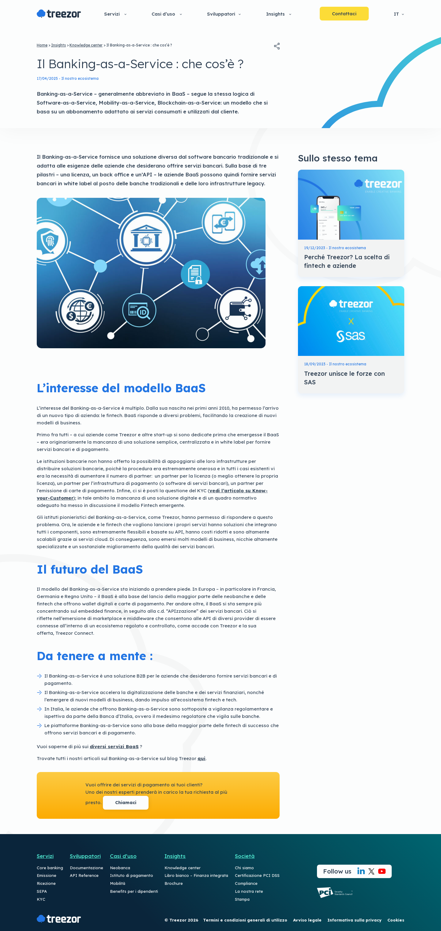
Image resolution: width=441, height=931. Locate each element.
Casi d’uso (163, 14)
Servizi (112, 14)
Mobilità (117, 883)
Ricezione (46, 883)
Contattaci (344, 14)
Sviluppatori (221, 14)
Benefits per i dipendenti (134, 891)
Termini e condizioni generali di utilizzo (245, 920)
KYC (41, 899)
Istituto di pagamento (131, 875)
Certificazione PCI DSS (257, 875)
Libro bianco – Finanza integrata (196, 875)
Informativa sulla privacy (354, 920)
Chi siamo (244, 867)
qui (201, 758)
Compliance (246, 883)
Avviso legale (307, 920)
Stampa (242, 899)
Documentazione (86, 867)
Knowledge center (86, 45)
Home (42, 45)
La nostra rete (249, 891)
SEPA (42, 891)
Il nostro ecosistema (80, 78)
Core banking (50, 867)
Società (244, 856)
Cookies (395, 920)
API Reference (84, 875)
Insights (275, 14)
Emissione (46, 875)
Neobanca (120, 867)
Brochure (173, 883)
